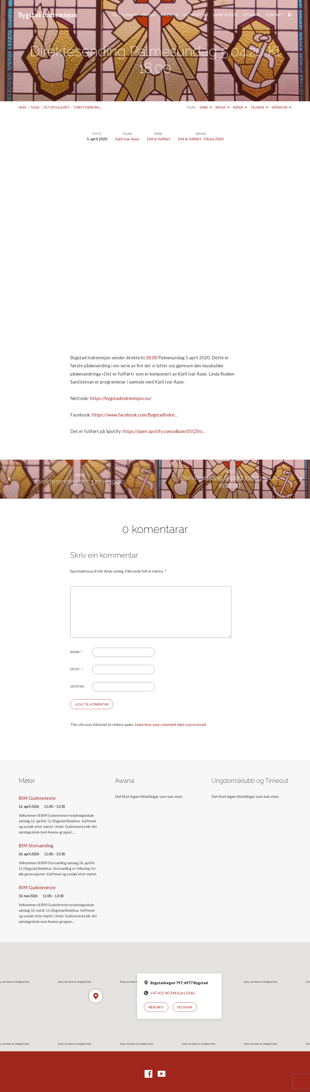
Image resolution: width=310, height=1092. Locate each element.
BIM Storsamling (36, 845)
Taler (34, 107)
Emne (206, 107)
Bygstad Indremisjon (47, 15)
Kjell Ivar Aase (127, 138)
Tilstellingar (124, 15)
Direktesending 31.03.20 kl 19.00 (79, 481)
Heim (22, 107)
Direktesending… (88, 107)
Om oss (148, 15)
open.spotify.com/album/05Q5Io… (172, 431)
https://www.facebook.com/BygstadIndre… (135, 414)
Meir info (156, 1007)
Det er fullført (57, 107)
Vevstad (77, 686)
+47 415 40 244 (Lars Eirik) (172, 993)
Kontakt (274, 15)
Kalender (169, 15)
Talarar (259, 107)
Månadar (281, 107)
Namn (76, 652)
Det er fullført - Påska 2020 (201, 138)
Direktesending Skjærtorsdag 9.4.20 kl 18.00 (230, 481)
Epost (76, 669)
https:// (130, 431)
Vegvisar (184, 1007)
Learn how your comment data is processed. (171, 724)
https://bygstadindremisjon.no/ (121, 398)
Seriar (222, 107)
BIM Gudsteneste (37, 798)
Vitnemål (252, 15)
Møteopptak (195, 15)
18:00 (151, 357)
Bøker (240, 107)
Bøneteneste (225, 15)
